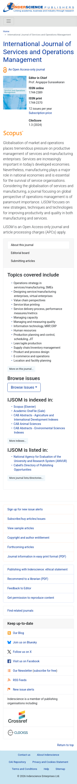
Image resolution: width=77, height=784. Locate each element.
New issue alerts (21, 689)
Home (6, 31)
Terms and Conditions (24, 768)
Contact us (24, 754)
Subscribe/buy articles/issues (26, 518)
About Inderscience (48, 754)
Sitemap (60, 768)
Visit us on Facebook (23, 661)
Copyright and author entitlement (28, 537)
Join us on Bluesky (22, 642)
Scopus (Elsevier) (25, 406)
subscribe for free (45, 670)
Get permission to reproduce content (30, 597)
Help (46, 768)
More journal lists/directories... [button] (26, 478)
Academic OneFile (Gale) (29, 411)
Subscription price (40, 113)
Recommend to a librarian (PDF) (27, 578)
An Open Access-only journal (26, 69)
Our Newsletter (20, 670)
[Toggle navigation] (8, 21)
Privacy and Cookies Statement (50, 762)
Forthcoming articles (20, 547)
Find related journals (20, 610)
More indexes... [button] (17, 440)
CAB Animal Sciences (27, 424)
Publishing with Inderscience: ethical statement (37, 569)
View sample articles (20, 528)
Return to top (65, 745)
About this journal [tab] (22, 245)
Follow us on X (19, 651)
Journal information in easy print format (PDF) (36, 556)
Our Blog (15, 633)
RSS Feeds (17, 680)
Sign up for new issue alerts (25, 509)
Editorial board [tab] (20, 253)
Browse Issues (22, 387)
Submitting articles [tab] (23, 261)
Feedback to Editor (19, 588)
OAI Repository (17, 762)
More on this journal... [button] (21, 369)
